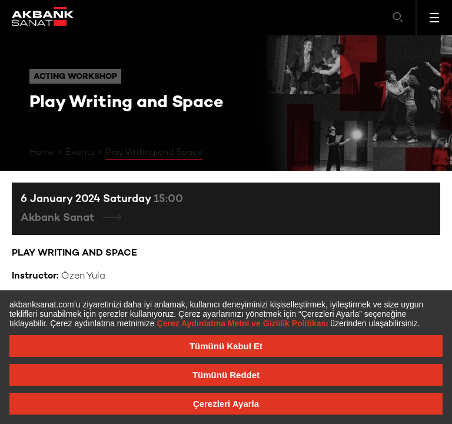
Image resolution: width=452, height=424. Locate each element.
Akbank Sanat (59, 218)
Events (80, 152)
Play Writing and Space (154, 152)
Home (42, 152)
